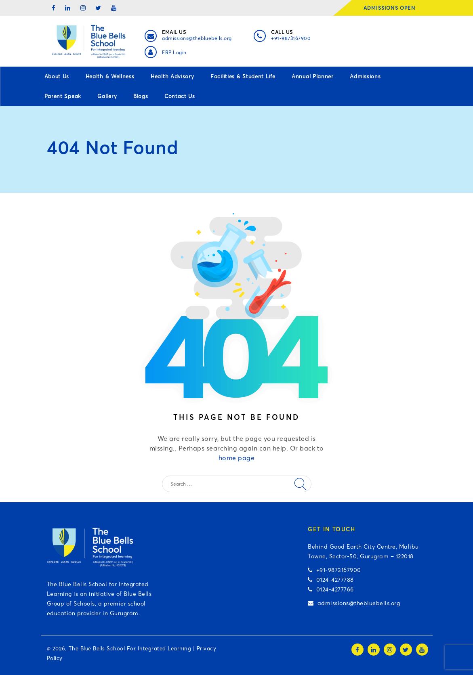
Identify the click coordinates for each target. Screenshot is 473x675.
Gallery (107, 96)
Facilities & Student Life (242, 76)
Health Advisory (172, 76)
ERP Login (174, 52)
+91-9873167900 (291, 38)
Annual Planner (313, 76)
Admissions (365, 76)
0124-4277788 (331, 579)
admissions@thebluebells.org (197, 38)
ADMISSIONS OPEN (392, 8)
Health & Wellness (110, 76)
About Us (56, 76)
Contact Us (179, 96)
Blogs (140, 96)
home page (237, 458)
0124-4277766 (331, 589)
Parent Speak (62, 96)
